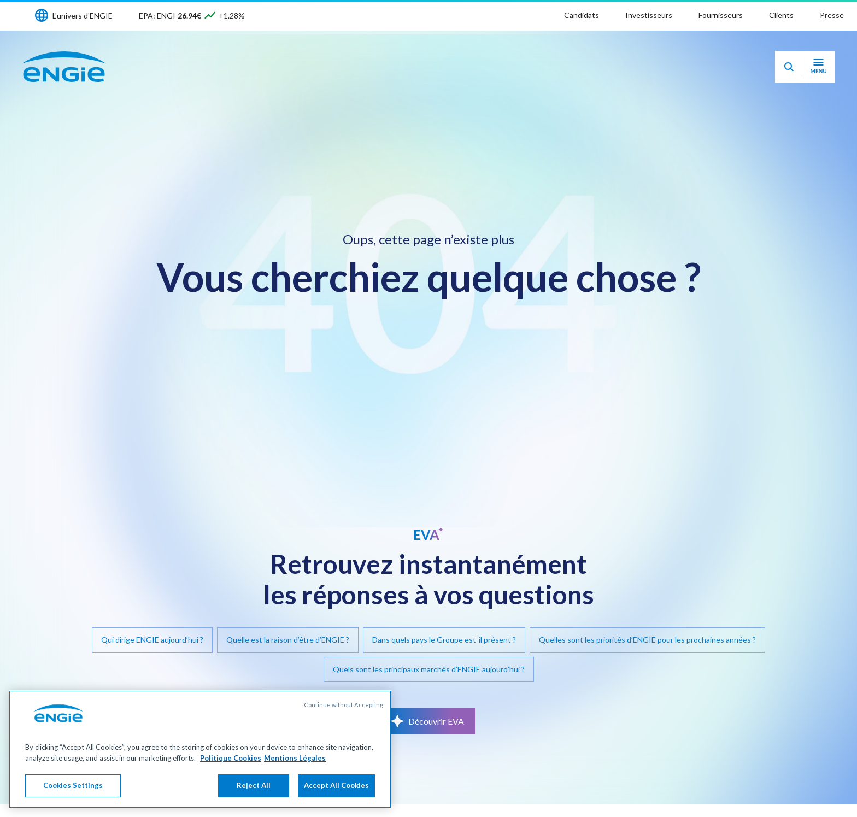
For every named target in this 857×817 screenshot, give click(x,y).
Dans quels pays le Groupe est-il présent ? (444, 639)
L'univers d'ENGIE (82, 15)
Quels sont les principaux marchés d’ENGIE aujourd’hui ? (429, 669)
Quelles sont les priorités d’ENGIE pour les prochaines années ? (647, 639)
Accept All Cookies (336, 785)
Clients (781, 15)
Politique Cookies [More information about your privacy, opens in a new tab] (230, 758)
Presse (832, 15)
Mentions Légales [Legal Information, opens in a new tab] (295, 758)
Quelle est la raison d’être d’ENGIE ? (287, 639)
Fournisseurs (720, 15)
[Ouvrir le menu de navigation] (818, 66)
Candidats (581, 15)
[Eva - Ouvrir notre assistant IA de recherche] (788, 66)
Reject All (254, 785)
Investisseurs (648, 15)
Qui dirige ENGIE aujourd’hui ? (152, 639)
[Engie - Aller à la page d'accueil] (64, 66)
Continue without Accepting (343, 704)
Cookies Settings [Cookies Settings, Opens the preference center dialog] (73, 785)
